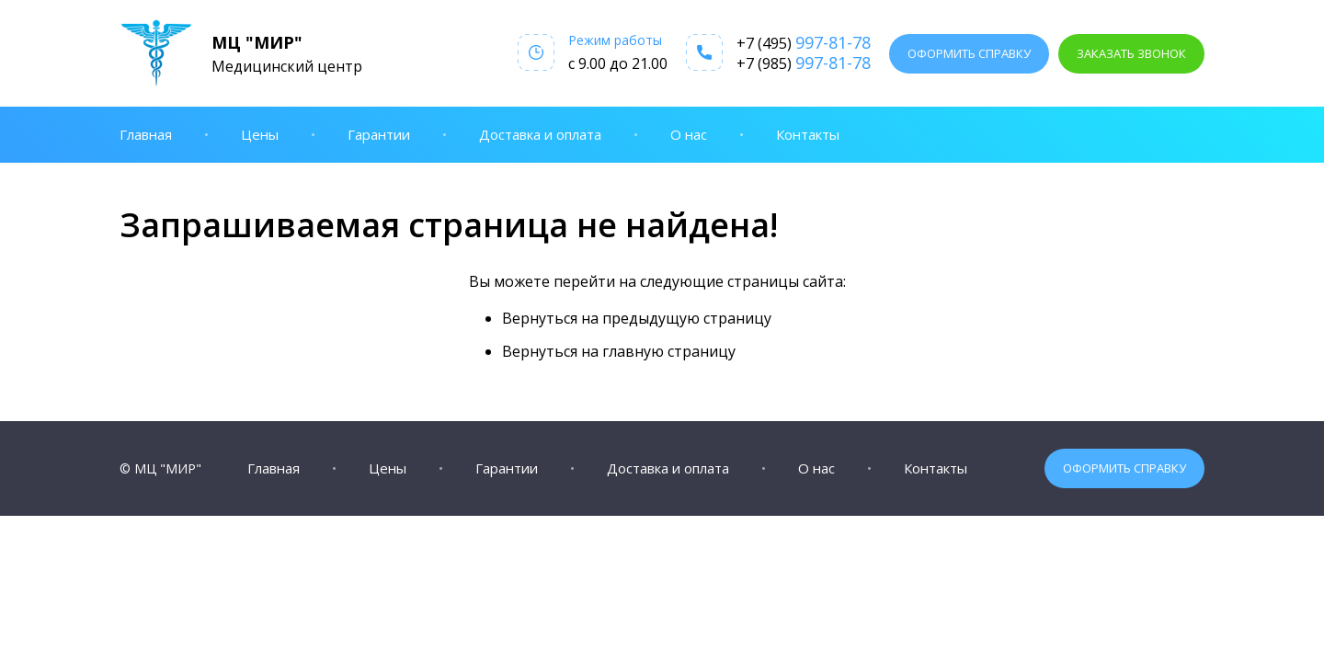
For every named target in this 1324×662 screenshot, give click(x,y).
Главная (146, 134)
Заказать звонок (1131, 53)
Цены (260, 134)
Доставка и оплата (540, 134)
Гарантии (379, 134)
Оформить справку (969, 53)
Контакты (807, 134)
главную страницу (669, 351)
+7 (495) (803, 42)
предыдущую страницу (686, 318)
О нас (688, 134)
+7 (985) (803, 62)
